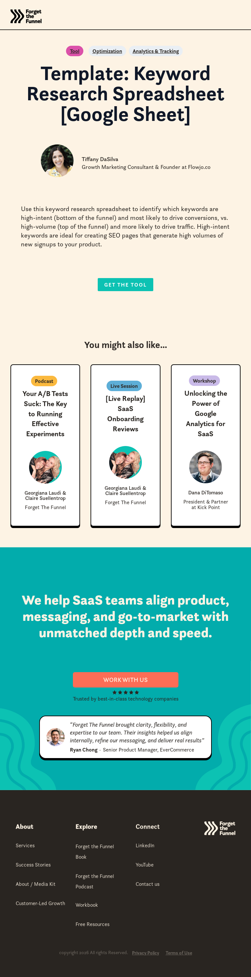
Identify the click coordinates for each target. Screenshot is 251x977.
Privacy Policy (145, 953)
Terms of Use (179, 953)
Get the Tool (125, 284)
